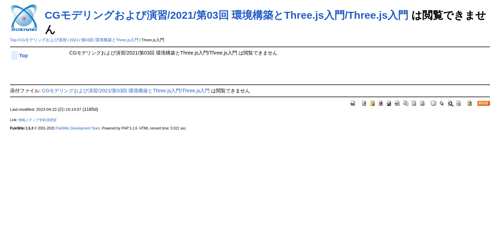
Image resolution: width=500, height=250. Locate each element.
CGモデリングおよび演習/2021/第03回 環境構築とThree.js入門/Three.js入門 (227, 15)
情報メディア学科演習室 (37, 120)
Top (13, 40)
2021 (73, 40)
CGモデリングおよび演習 (43, 40)
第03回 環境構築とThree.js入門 (110, 40)
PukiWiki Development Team (78, 128)
